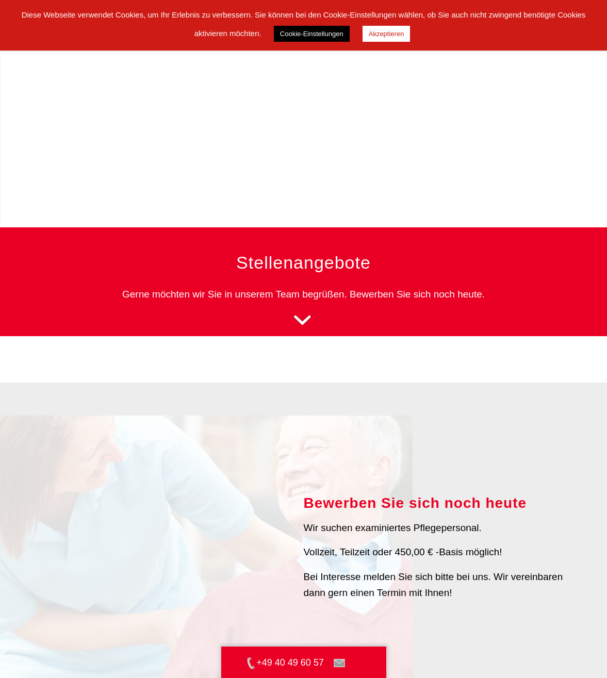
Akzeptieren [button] (386, 34)
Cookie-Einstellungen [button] (311, 34)
